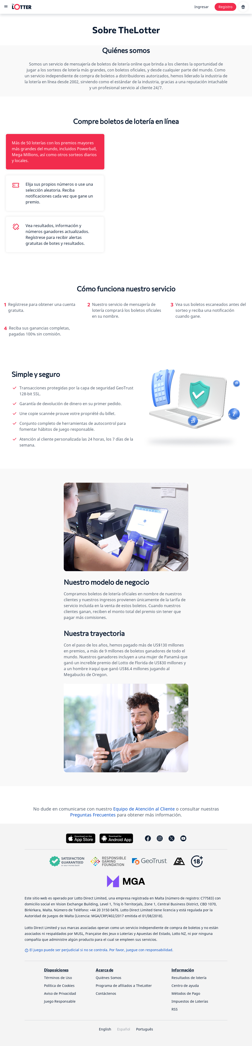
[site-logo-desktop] (22, 7)
